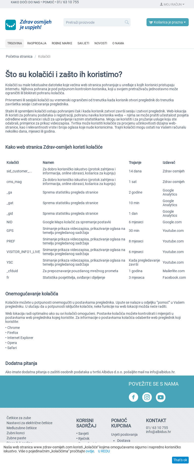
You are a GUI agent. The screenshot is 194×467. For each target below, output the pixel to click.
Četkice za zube (19, 418)
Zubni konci (16, 433)
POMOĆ (48, 2)
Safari (12, 348)
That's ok (180, 460)
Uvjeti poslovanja (124, 434)
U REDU (104, 451)
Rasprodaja (36, 43)
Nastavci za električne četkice (29, 423)
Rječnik (83, 439)
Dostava (123, 441)
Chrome (13, 328)
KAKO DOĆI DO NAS (25, 2)
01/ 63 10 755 (157, 428)
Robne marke (62, 43)
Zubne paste (16, 438)
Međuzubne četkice (22, 428)
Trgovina (14, 43)
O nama (118, 43)
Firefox (12, 333)
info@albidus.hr (162, 372)
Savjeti (83, 43)
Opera (12, 343)
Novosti (100, 43)
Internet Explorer (20, 338)
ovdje (90, 451)
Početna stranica (19, 56)
